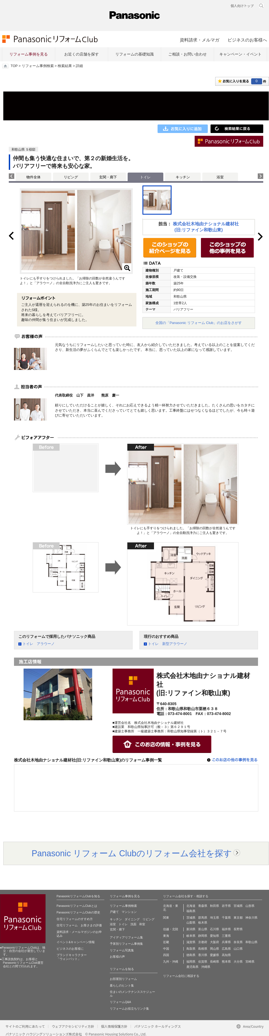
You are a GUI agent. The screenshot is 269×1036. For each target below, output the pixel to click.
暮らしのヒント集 (122, 985)
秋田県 (214, 905)
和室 (142, 924)
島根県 (202, 948)
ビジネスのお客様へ (247, 39)
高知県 (226, 955)
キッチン (183, 177)
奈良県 (238, 942)
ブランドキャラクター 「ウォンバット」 (72, 956)
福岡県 (190, 961)
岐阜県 (190, 935)
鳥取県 (190, 948)
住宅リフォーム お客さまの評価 (79, 925)
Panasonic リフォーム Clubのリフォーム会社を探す (132, 853)
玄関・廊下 (108, 177)
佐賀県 (202, 961)
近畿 (166, 942)
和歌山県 (251, 942)
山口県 (238, 948)
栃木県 (202, 922)
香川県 (202, 955)
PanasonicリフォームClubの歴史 (78, 912)
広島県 (226, 948)
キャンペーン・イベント (240, 54)
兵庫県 (226, 942)
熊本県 (226, 961)
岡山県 (214, 948)
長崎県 (214, 961)
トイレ (123, 924)
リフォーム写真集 (122, 950)
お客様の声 (117, 956)
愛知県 (214, 935)
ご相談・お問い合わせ (187, 54)
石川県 (214, 929)
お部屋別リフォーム (123, 978)
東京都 (238, 917)
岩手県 (226, 905)
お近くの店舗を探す (81, 54)
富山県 (202, 929)
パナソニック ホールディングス (157, 1026)
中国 (166, 948)
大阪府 (214, 942)
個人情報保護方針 (114, 1026)
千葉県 (226, 917)
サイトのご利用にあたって (25, 1026)
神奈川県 (251, 917)
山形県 (249, 905)
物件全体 (33, 177)
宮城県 (238, 905)
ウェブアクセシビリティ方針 (73, 1026)
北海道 (190, 905)
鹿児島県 (192, 966)
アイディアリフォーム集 (126, 937)
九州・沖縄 (170, 961)
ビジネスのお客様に (70, 948)
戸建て (114, 911)
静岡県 (202, 935)
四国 (166, 955)
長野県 (238, 929)
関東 (166, 917)
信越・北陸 (170, 929)
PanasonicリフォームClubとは (77, 905)
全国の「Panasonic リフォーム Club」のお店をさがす (198, 323)
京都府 (202, 942)
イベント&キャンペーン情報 (76, 942)
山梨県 (190, 922)
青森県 (202, 905)
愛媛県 (214, 955)
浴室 (220, 177)
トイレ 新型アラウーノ (167, 644)
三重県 (226, 935)
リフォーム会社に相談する (181, 975)
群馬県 (202, 917)
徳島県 (190, 955)
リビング (71, 177)
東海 (166, 935)
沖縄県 (205, 966)
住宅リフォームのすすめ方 (75, 919)
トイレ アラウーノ (39, 644)
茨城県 (190, 917)
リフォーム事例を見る (28, 54)
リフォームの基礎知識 (134, 54)
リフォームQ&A (120, 1002)
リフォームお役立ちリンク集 (129, 1008)
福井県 (226, 929)
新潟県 (190, 929)
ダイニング (132, 919)
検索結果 (65, 66)
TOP (14, 66)
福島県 (190, 911)
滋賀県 (190, 942)
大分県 (238, 961)
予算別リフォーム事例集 (126, 943)
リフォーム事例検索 (38, 66)
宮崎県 (249, 961)
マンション (129, 911)
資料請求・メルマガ (199, 39)
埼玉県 (214, 917)
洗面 (133, 924)
